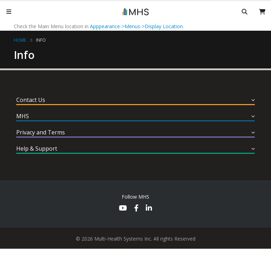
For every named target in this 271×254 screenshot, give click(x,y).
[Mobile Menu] (9, 11)
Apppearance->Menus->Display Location (136, 26)
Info (41, 40)
